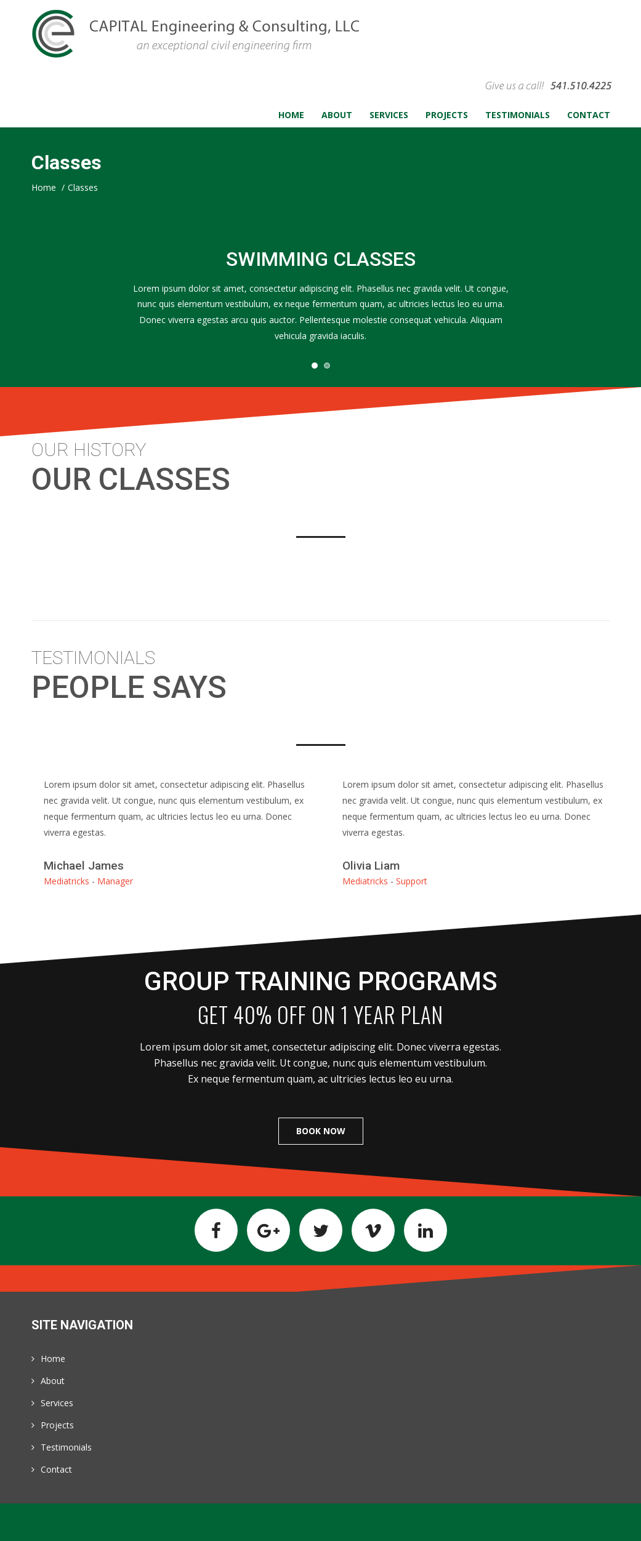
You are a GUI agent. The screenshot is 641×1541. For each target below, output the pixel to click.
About (53, 1381)
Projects (57, 1425)
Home (53, 1358)
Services (57, 1403)
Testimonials (66, 1447)
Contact (56, 1469)
